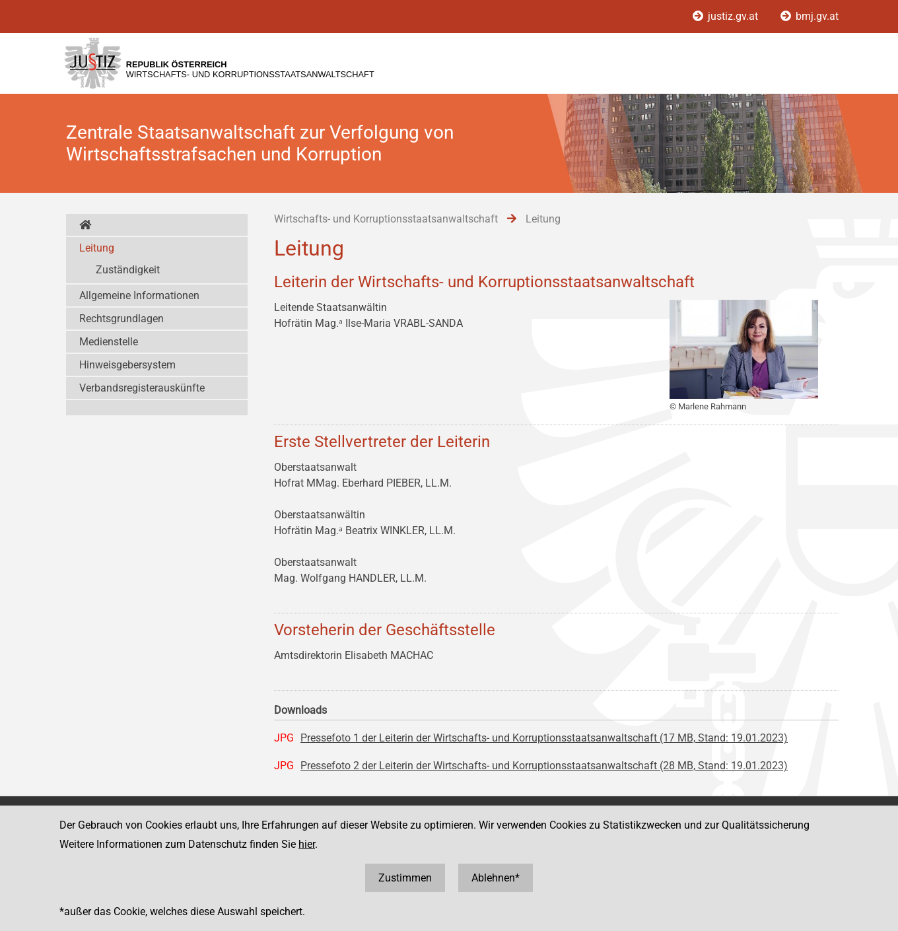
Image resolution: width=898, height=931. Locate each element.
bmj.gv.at (809, 16)
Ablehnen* (495, 878)
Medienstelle (108, 341)
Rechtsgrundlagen (121, 318)
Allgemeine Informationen (139, 295)
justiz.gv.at (727, 16)
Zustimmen (405, 878)
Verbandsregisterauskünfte (142, 388)
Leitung (96, 248)
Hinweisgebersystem (127, 365)
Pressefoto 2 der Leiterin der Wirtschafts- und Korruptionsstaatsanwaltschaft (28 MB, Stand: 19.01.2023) (544, 765)
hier (306, 844)
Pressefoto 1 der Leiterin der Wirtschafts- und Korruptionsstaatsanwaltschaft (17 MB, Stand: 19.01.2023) (544, 738)
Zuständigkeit (128, 269)
